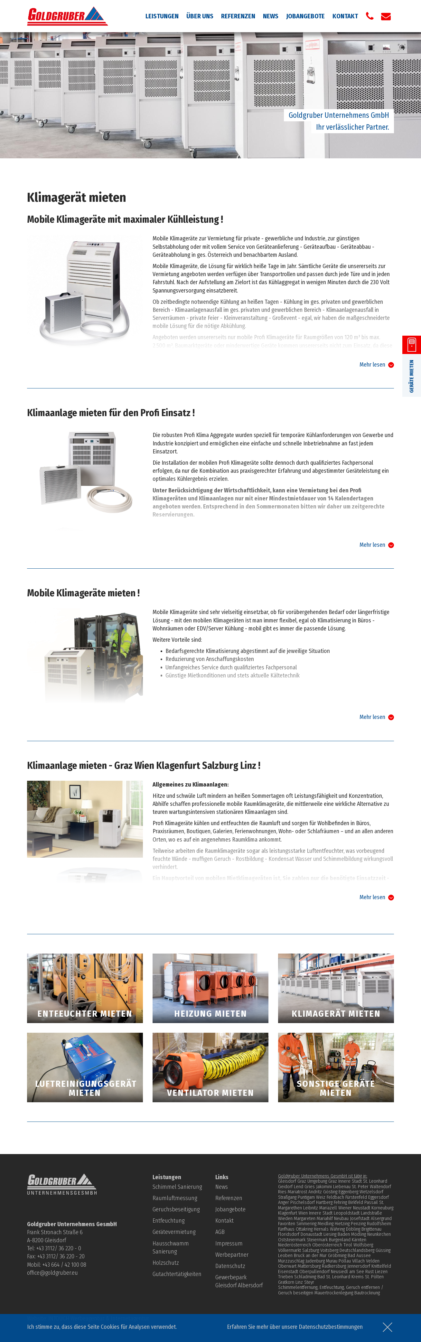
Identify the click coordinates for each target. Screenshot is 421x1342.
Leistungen (162, 16)
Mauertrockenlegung (333, 1293)
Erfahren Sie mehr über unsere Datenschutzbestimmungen (295, 1326)
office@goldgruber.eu (52, 1272)
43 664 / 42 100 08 (65, 1264)
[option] (210, 95)
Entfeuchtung (168, 1220)
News (270, 16)
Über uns (199, 16)
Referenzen (238, 16)
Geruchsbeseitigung (176, 1209)
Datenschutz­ (230, 1266)
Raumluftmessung (175, 1198)
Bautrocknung (367, 1293)
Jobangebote (305, 16)
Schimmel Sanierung (177, 1186)
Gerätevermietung (174, 1231)
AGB (220, 1231)
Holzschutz (166, 1262)
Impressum (229, 1243)
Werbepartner (231, 1254)
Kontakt (345, 16)
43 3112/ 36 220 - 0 (60, 1248)
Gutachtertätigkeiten (177, 1274)
